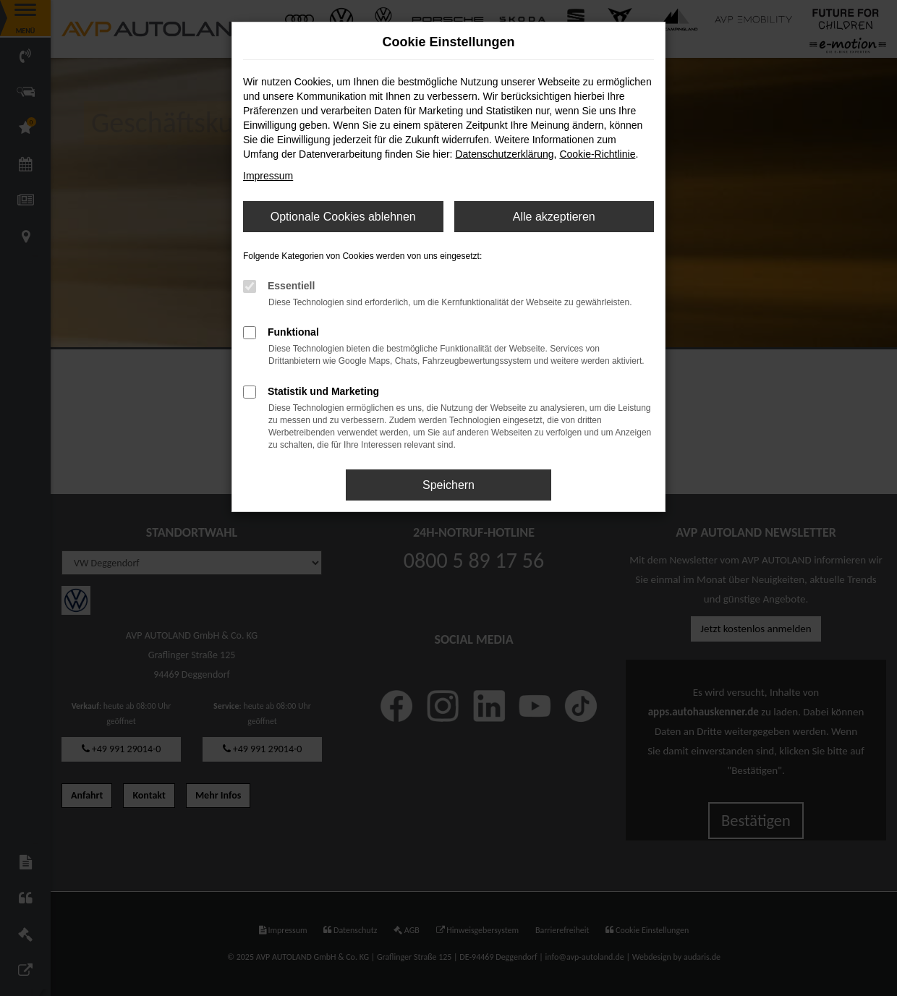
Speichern (448, 485)
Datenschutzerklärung (504, 154)
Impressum (268, 176)
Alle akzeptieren (554, 216)
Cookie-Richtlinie (597, 154)
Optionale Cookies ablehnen (343, 216)
